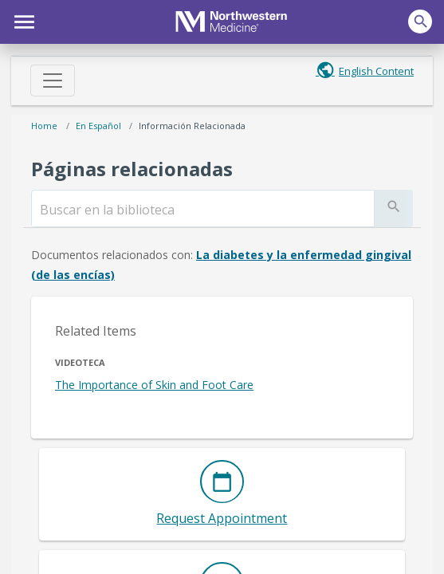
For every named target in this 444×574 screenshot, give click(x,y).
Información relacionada (192, 126)
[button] (22, 20)
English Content (376, 71)
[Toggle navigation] (52, 80)
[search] (203, 209)
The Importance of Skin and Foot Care (154, 384)
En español (98, 126)
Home (44, 126)
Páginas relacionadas (132, 168)
